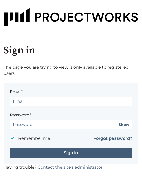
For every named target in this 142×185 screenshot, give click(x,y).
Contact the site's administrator (69, 167)
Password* (20, 115)
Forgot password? (112, 138)
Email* (16, 91)
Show (124, 125)
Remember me (34, 138)
